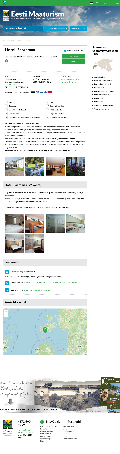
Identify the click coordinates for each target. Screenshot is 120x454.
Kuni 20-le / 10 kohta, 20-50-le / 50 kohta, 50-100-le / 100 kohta (51, 283)
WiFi (52, 102)
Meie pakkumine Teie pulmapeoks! (37, 290)
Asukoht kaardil (11, 84)
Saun (11, 102)
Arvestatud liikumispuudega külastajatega (24, 118)
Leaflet (85, 354)
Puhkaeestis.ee (68, 426)
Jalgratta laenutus (57, 114)
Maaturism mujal (46, 431)
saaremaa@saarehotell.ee (71, 79)
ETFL (65, 429)
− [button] (6, 315)
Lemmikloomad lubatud (17, 110)
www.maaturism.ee (25, 430)
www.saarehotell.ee (68, 82)
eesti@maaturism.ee (26, 432)
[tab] (104, 77)
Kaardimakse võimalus (58, 118)
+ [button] (6, 311)
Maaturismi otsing (23, 40)
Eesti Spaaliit (68, 431)
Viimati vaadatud (78, 28)
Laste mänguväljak (57, 106)
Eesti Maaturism (8, 40)
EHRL (65, 434)
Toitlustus (13, 106)
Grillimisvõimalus (56, 110)
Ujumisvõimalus (14, 114)
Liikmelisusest (45, 429)
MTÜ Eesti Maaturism (48, 426)
